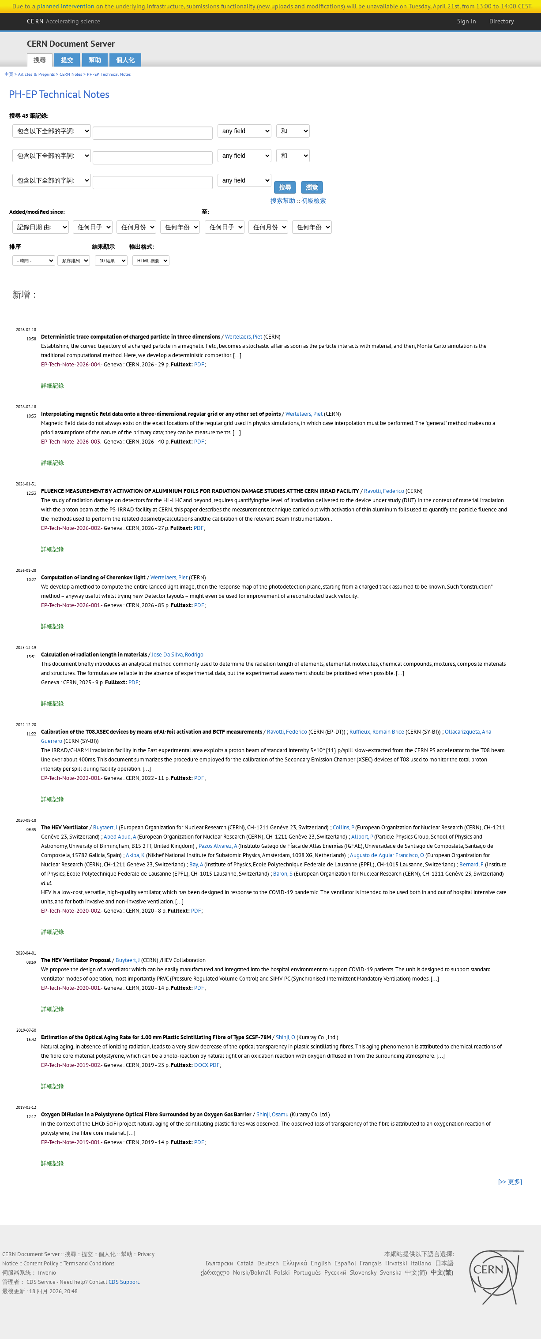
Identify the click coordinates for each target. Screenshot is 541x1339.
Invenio (47, 1272)
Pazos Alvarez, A (218, 846)
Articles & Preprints (36, 74)
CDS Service (41, 1282)
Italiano (421, 1263)
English (321, 1263)
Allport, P (362, 836)
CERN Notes (71, 74)
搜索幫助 (282, 201)
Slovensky (363, 1272)
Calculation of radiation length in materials (94, 654)
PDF (199, 364)
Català (245, 1263)
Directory (501, 21)
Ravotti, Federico (384, 491)
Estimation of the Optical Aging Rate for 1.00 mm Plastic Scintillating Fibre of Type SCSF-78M (156, 1037)
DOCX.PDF (207, 1065)
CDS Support (124, 1282)
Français (371, 1263)
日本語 (444, 1263)
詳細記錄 (52, 385)
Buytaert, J (105, 827)
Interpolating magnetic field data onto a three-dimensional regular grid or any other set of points (161, 414)
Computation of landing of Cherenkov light (93, 577)
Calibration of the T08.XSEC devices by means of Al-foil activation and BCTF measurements (151, 731)
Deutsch (268, 1263)
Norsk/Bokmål (251, 1272)
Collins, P (343, 827)
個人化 (125, 60)
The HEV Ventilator (64, 827)
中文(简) (416, 1272)
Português (307, 1272)
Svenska (391, 1272)
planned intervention (65, 6)
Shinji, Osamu (272, 1114)
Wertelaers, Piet (243, 336)
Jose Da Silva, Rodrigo (177, 654)
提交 (67, 60)
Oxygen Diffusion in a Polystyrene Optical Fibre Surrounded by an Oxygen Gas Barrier (146, 1114)
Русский (335, 1272)
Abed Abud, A (120, 836)
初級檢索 (313, 201)
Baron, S (283, 873)
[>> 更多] (510, 1182)
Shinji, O (285, 1037)
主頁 (8, 74)
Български (219, 1263)
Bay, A (196, 864)
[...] (237, 355)
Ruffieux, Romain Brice (376, 731)
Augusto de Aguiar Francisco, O (387, 855)
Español (345, 1263)
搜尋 (40, 60)
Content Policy (40, 1263)
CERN (63, 21)
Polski (282, 1272)
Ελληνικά (294, 1263)
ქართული (215, 1272)
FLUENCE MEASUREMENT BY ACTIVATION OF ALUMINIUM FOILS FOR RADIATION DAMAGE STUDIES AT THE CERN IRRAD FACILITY (200, 491)
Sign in (466, 21)
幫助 (95, 60)
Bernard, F (471, 864)
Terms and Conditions (89, 1263)
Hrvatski (396, 1263)
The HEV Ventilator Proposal (76, 960)
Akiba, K (135, 855)
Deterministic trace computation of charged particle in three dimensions (130, 336)
